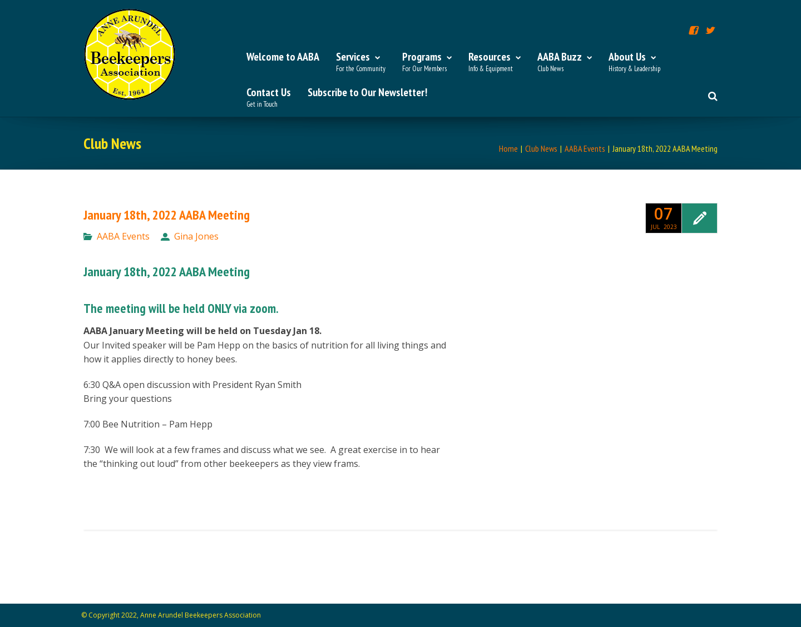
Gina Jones (196, 236)
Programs (427, 62)
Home (508, 148)
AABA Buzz (564, 62)
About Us (634, 62)
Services (360, 62)
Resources (494, 62)
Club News (541, 148)
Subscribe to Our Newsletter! (367, 92)
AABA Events (585, 148)
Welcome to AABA (282, 56)
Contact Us (268, 98)
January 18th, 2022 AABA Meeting (166, 214)
